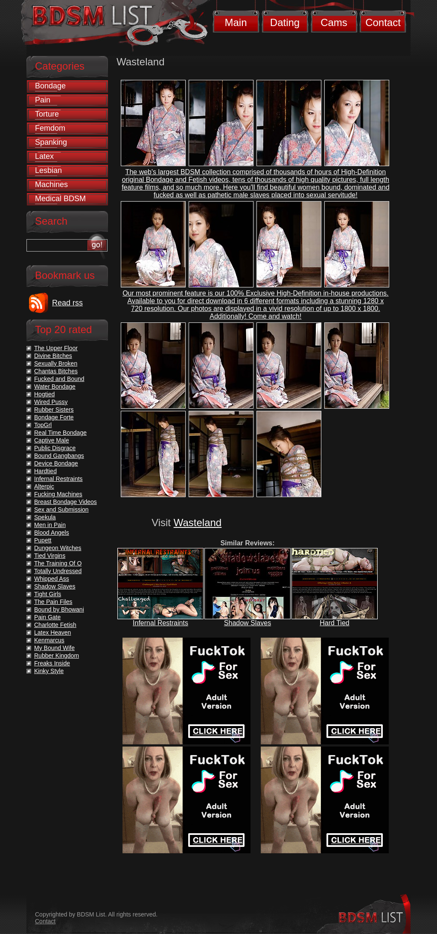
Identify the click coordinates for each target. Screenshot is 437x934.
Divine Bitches (53, 355)
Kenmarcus (49, 640)
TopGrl (43, 425)
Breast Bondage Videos (65, 501)
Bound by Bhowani (59, 609)
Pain (42, 100)
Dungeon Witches (58, 548)
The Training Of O (58, 563)
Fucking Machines (58, 494)
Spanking (51, 142)
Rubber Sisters (54, 409)
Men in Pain (50, 524)
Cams (333, 22)
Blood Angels (51, 532)
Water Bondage (55, 386)
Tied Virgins (49, 555)
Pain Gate (47, 617)
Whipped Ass (51, 578)
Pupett (42, 540)
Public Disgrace (55, 448)
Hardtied (45, 471)
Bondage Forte (54, 417)
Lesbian (48, 170)
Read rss (67, 303)
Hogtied (44, 394)
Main (235, 22)
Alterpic (44, 486)
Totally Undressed (58, 571)
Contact (383, 22)
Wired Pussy (51, 401)
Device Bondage (56, 463)
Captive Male (51, 440)
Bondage (50, 86)
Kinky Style (49, 671)
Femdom (50, 128)
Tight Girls (47, 594)
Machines (51, 184)
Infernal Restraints (160, 623)
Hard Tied (334, 623)
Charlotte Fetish (55, 624)
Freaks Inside (52, 663)
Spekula (45, 517)
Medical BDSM (60, 198)
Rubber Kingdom (56, 655)
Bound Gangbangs (59, 455)
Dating (285, 22)
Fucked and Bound (59, 378)
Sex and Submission (61, 509)
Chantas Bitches (56, 371)
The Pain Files (53, 601)
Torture (47, 114)
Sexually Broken (55, 363)
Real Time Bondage (60, 432)
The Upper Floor (56, 348)
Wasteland (198, 522)
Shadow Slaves (247, 623)
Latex (44, 156)
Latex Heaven (52, 632)
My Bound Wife (54, 647)
